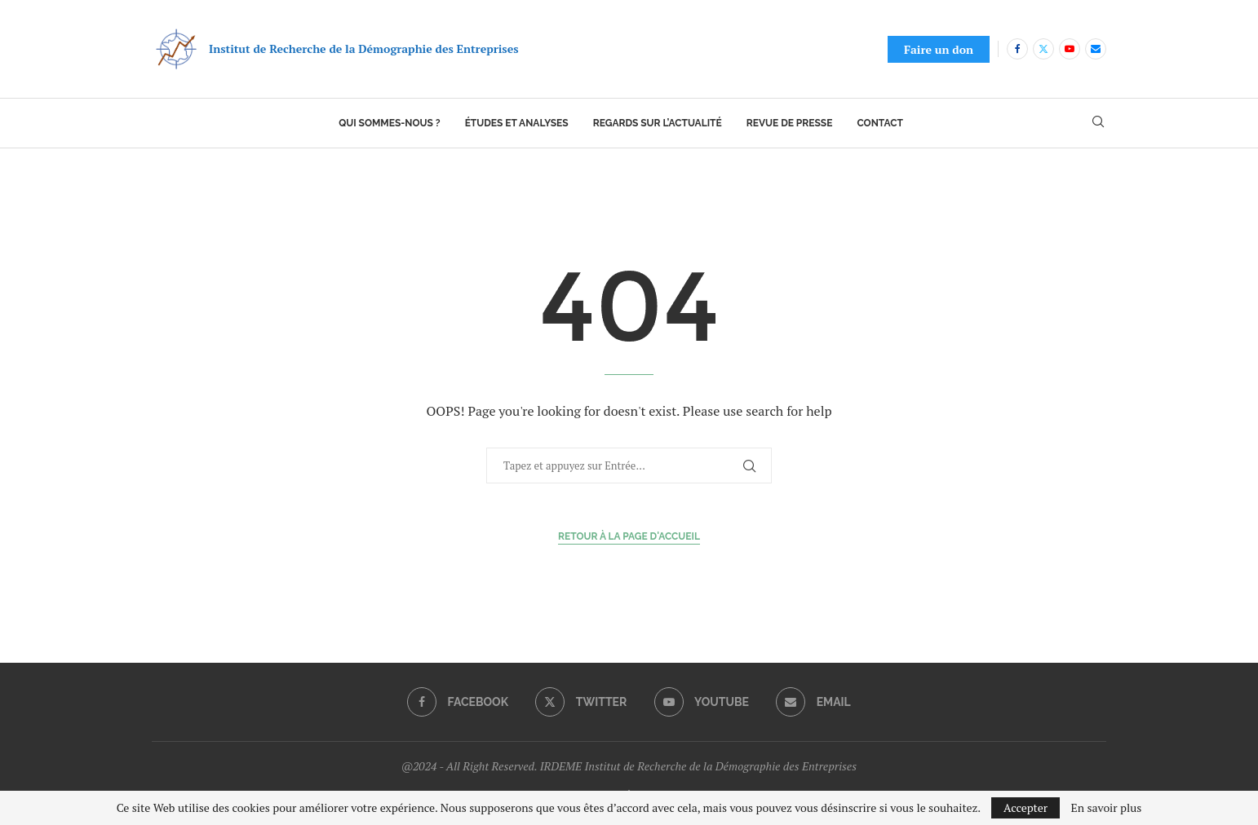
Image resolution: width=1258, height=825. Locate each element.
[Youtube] (1069, 49)
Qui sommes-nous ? (389, 123)
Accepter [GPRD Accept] (1025, 807)
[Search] (1098, 123)
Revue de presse (789, 123)
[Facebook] (1017, 49)
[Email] (1095, 49)
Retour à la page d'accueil (629, 536)
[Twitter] (1043, 49)
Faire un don (938, 49)
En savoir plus (1106, 808)
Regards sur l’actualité (657, 123)
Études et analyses (517, 123)
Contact (879, 123)
